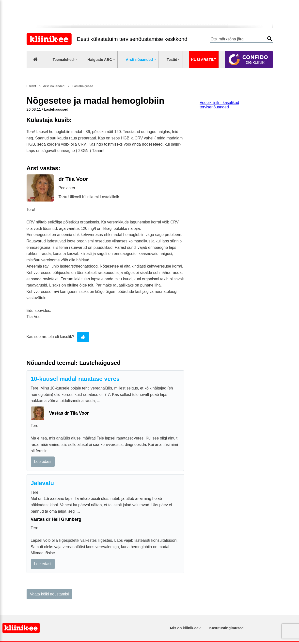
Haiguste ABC (99, 59)
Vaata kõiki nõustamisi (49, 594)
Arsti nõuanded (139, 59)
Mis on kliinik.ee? (185, 628)
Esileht (31, 86)
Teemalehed (63, 59)
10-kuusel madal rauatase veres (75, 378)
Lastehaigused (82, 86)
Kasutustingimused (226, 628)
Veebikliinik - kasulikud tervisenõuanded (219, 105)
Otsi (270, 38)
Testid (172, 59)
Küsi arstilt (203, 59)
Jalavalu (42, 483)
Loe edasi (42, 461)
